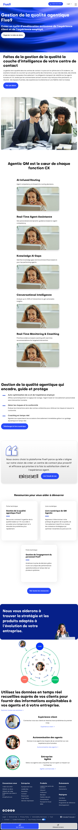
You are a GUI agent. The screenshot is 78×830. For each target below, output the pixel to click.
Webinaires (62, 787)
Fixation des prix (45, 797)
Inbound (42, 790)
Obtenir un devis (7, 789)
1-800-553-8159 (56, 4)
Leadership (24, 789)
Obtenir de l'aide (7, 791)
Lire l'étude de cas (50, 476)
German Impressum (27, 801)
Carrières (62, 798)
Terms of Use (13, 817)
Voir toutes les (39, 591)
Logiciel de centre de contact (47, 787)
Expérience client (47, 727)
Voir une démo (11, 85)
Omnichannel (44, 799)
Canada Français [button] (68, 817)
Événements (63, 789)
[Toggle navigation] (76, 4)
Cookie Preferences (18, 819)
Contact (24, 794)
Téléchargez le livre (14, 426)
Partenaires (62, 800)
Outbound (43, 792)
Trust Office (25, 798)
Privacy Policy (24, 817)
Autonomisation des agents (47, 747)
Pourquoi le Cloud (45, 802)
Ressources (25, 796)
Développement (64, 805)
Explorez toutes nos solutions (11, 710)
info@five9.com (7, 797)
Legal (4, 817)
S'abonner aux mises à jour (9, 794)
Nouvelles (24, 791)
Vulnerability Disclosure (39, 817)
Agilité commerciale (47, 769)
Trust (51, 817)
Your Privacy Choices (35, 819)
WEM (41, 804)
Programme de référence (67, 803)
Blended (42, 795)
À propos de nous (26, 787)
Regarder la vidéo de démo (13, 35)
